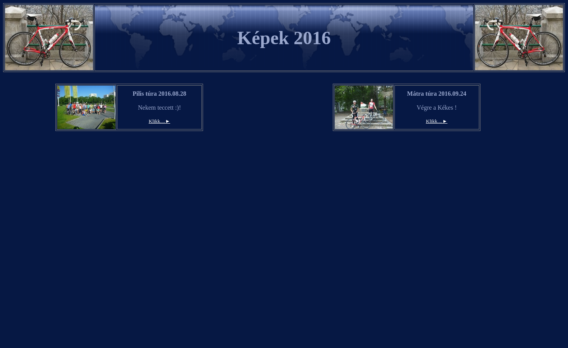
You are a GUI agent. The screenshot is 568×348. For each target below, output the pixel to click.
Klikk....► (159, 121)
